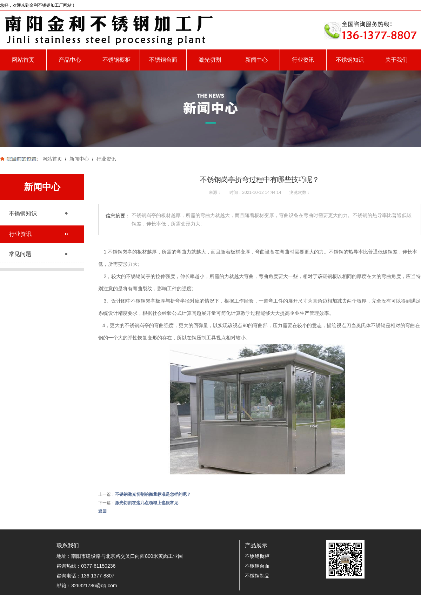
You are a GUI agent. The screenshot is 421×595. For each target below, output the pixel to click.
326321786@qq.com (94, 585)
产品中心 (70, 60)
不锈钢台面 (163, 60)
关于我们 (396, 60)
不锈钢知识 (350, 60)
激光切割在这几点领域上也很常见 (146, 502)
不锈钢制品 (257, 576)
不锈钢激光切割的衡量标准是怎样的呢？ (153, 494)
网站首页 (23, 60)
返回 (102, 511)
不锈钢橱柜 (116, 60)
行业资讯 (303, 60)
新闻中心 (256, 60)
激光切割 (210, 60)
